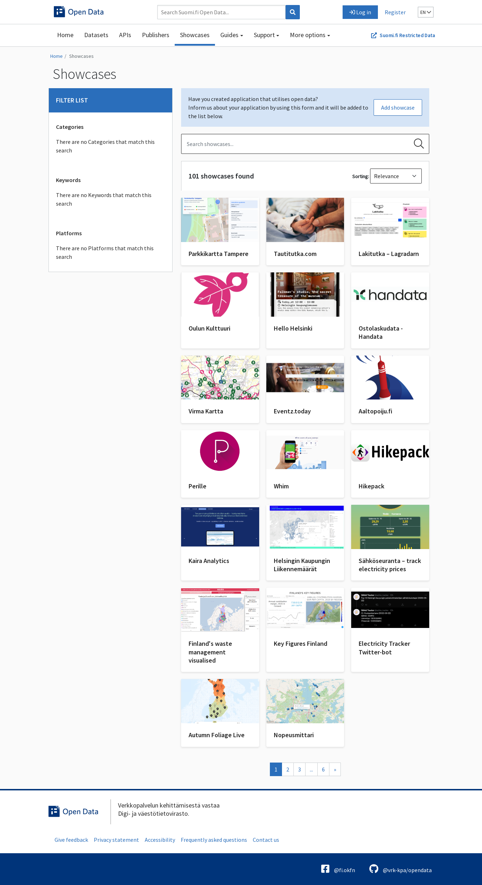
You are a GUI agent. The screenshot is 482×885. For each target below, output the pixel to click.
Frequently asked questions (214, 839)
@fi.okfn (338, 869)
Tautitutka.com (295, 254)
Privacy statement (116, 839)
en (425, 12)
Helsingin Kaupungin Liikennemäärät (302, 565)
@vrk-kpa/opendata (400, 869)
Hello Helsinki (293, 328)
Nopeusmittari (294, 735)
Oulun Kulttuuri (209, 328)
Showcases (195, 35)
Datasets (96, 35)
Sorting (360, 176)
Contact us (266, 839)
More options (307, 35)
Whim (281, 486)
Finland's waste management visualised (210, 651)
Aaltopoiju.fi (375, 411)
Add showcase (398, 107)
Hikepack (371, 486)
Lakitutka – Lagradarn (389, 254)
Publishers (155, 35)
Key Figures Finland (300, 643)
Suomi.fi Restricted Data (407, 35)
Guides (229, 35)
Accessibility (160, 839)
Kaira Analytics (209, 561)
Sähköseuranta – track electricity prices (390, 565)
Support (264, 35)
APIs (125, 35)
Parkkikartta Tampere (218, 254)
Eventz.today (292, 411)
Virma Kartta (206, 411)
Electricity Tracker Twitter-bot (384, 647)
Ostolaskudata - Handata (381, 332)
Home (65, 35)
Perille (197, 486)
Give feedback (71, 839)
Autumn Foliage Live (217, 735)
